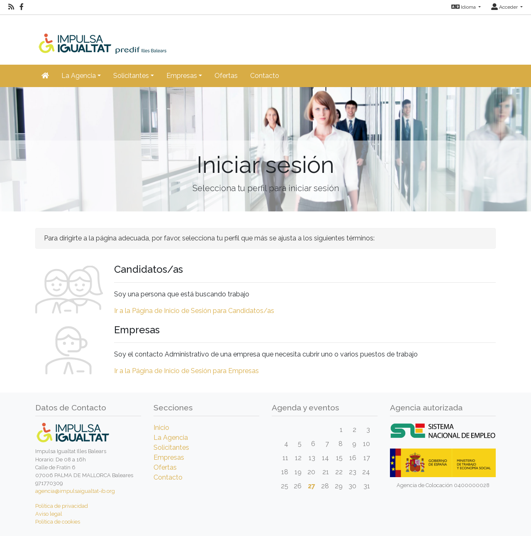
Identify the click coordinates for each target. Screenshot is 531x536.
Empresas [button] (181, 76)
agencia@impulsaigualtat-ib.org (75, 491)
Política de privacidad (61, 506)
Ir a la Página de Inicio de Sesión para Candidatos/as (194, 311)
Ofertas (226, 76)
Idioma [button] (464, 7)
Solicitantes (171, 447)
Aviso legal (48, 514)
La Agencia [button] (78, 76)
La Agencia (170, 437)
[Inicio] (116, 34)
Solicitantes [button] (131, 76)
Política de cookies (57, 522)
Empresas (168, 457)
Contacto (264, 76)
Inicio (161, 428)
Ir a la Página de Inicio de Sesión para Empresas (186, 371)
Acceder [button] (505, 7)
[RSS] (11, 7)
